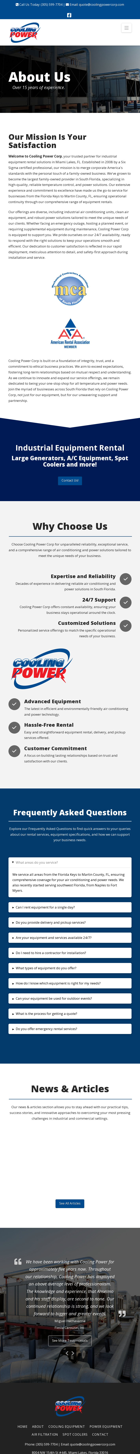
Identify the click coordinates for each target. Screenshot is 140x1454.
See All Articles (70, 1203)
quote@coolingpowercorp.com (101, 4)
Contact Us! (70, 480)
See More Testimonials (70, 1340)
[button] (126, 27)
